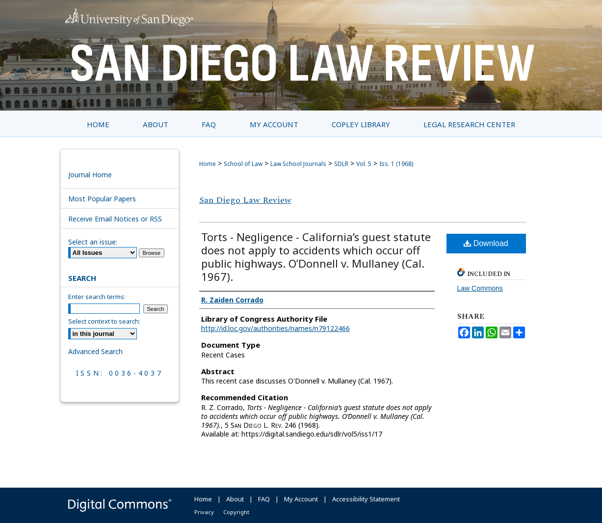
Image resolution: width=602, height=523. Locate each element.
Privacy (204, 512)
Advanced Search (95, 351)
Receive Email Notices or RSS (115, 218)
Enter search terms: (97, 296)
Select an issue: (92, 242)
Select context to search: (104, 321)
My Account (301, 499)
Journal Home (90, 174)
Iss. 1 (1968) (396, 164)
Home (207, 164)
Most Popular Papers (102, 198)
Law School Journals (298, 164)
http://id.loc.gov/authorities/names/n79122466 (275, 328)
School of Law (243, 164)
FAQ (264, 499)
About (235, 499)
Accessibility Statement (366, 499)
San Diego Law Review (245, 200)
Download (486, 243)
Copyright (236, 512)
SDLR (341, 164)
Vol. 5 (363, 164)
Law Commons (480, 288)
